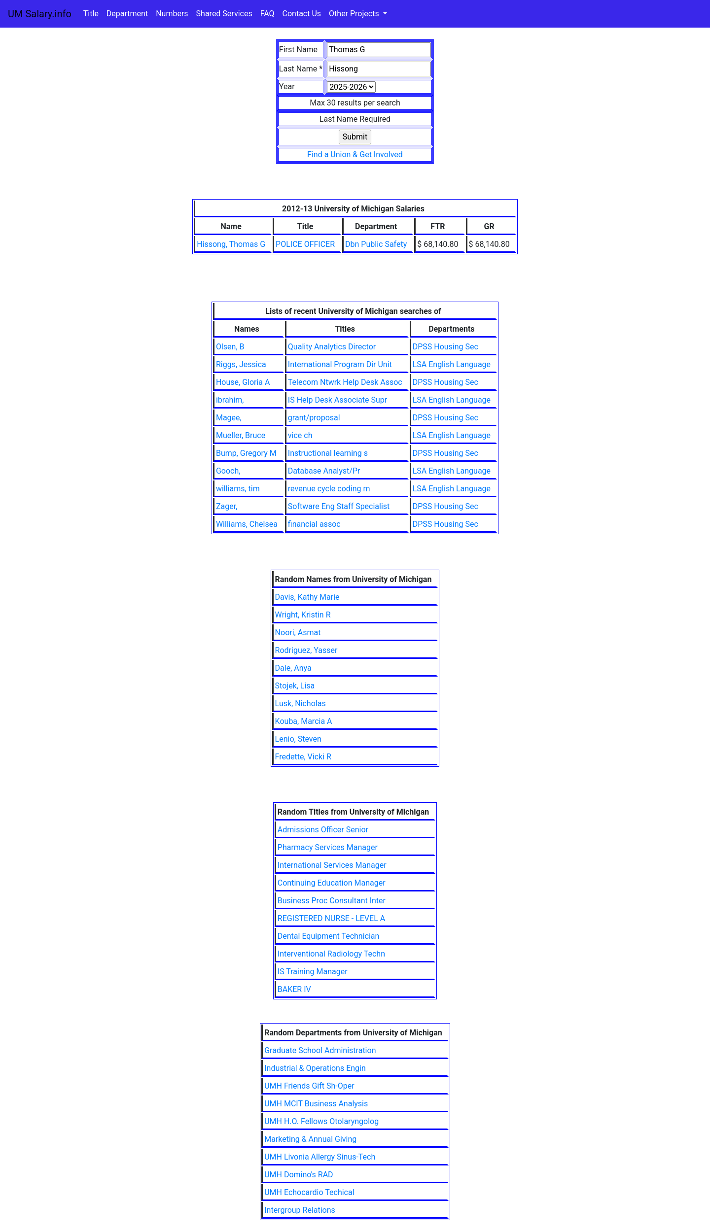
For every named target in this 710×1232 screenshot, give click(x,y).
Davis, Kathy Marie (307, 597)
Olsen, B (230, 346)
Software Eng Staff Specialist (339, 506)
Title (91, 13)
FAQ (267, 13)
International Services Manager (332, 865)
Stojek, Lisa (295, 685)
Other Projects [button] (355, 13)
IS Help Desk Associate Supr (337, 400)
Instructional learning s (328, 453)
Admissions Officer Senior (323, 829)
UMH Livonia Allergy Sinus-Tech (319, 1157)
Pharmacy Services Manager (328, 847)
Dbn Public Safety (376, 244)
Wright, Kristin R (303, 614)
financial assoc (314, 524)
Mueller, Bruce (240, 435)
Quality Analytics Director (332, 346)
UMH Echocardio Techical (309, 1192)
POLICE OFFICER (305, 244)
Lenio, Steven (298, 739)
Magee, (229, 417)
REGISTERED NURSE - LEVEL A (331, 918)
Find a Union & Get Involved (355, 154)
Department (127, 13)
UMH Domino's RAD (298, 1174)
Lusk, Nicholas (300, 703)
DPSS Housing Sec (445, 346)
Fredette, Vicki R (303, 756)
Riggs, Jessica (241, 364)
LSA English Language (452, 364)
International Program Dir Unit (340, 364)
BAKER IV (294, 989)
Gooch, (228, 471)
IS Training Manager (313, 971)
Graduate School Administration (320, 1050)
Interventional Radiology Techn (331, 953)
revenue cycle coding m (329, 488)
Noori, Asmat (298, 632)
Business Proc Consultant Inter (332, 900)
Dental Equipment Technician (329, 936)
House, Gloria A (243, 382)
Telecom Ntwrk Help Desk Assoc (345, 382)
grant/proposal (314, 417)
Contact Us (302, 13)
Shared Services (224, 13)
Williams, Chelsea (247, 524)
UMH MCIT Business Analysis (316, 1103)
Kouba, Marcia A (303, 721)
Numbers (172, 13)
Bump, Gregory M (246, 453)
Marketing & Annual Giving (310, 1139)
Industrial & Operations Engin (315, 1068)
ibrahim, (230, 400)
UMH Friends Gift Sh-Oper (309, 1086)
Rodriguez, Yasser (306, 650)
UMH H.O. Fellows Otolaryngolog (321, 1121)
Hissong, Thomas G (231, 244)
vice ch (300, 435)
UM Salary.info (39, 14)
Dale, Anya (293, 668)
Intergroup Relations (299, 1210)
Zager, (226, 506)
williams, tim (238, 488)
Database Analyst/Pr (324, 471)
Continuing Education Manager (332, 883)
